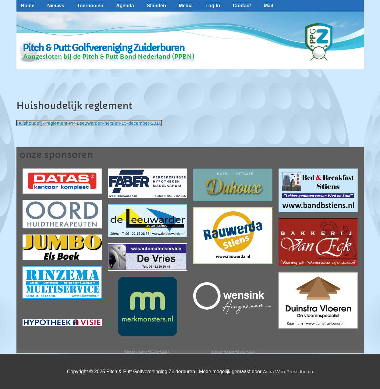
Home (27, 5)
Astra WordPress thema (288, 371)
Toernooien (90, 5)
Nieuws (55, 5)
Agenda (125, 5)
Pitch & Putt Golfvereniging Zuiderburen (103, 48)
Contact (242, 5)
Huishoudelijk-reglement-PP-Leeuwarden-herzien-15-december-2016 (91, 123)
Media (186, 5)
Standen (156, 5)
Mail (268, 5)
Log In (212, 5)
